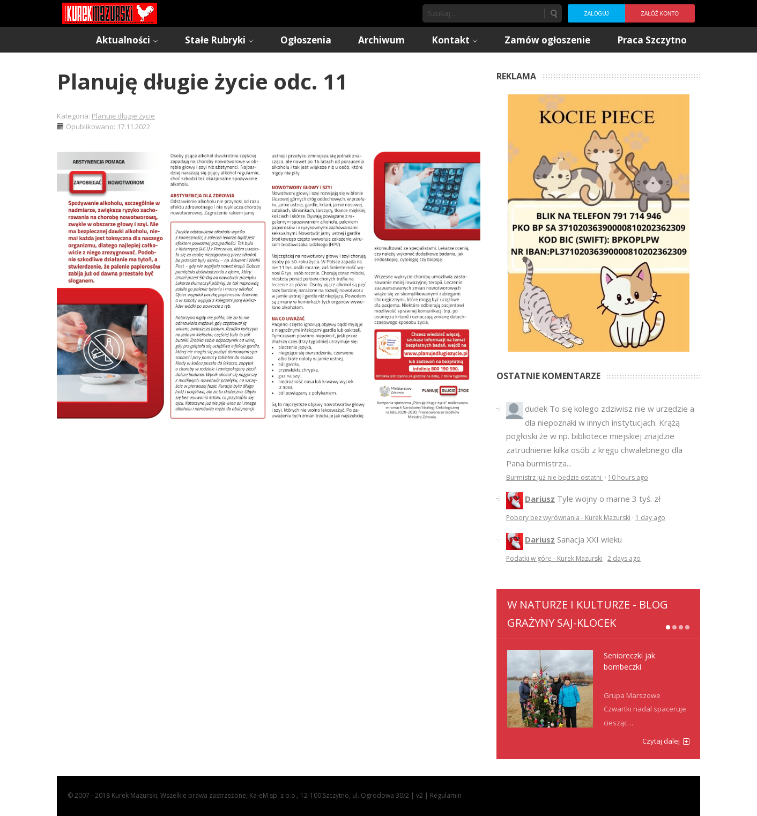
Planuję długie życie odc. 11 (202, 81)
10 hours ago (628, 477)
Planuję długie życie (123, 116)
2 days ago (624, 558)
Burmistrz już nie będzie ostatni (554, 477)
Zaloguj (596, 14)
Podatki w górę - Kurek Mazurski (554, 558)
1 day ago (650, 517)
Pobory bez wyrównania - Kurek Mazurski (568, 517)
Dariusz (540, 498)
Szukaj (553, 13)
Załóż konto (660, 14)
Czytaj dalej (661, 741)
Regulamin (446, 795)
